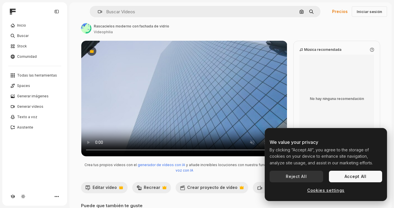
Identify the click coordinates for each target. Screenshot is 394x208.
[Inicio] (34, 25)
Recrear (151, 189)
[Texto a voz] (34, 117)
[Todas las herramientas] (34, 75)
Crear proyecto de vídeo (212, 189)
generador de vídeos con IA (161, 165)
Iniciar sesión (369, 11)
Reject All (296, 176)
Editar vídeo (104, 189)
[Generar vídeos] (34, 106)
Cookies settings (326, 190)
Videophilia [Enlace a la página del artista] (103, 32)
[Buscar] (34, 35)
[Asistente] (34, 127)
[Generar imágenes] (34, 96)
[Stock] (34, 46)
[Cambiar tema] (23, 196)
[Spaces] (34, 85)
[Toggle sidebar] (56, 11)
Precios (340, 11)
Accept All (356, 176)
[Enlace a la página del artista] (86, 28)
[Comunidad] (34, 56)
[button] (98, 12)
